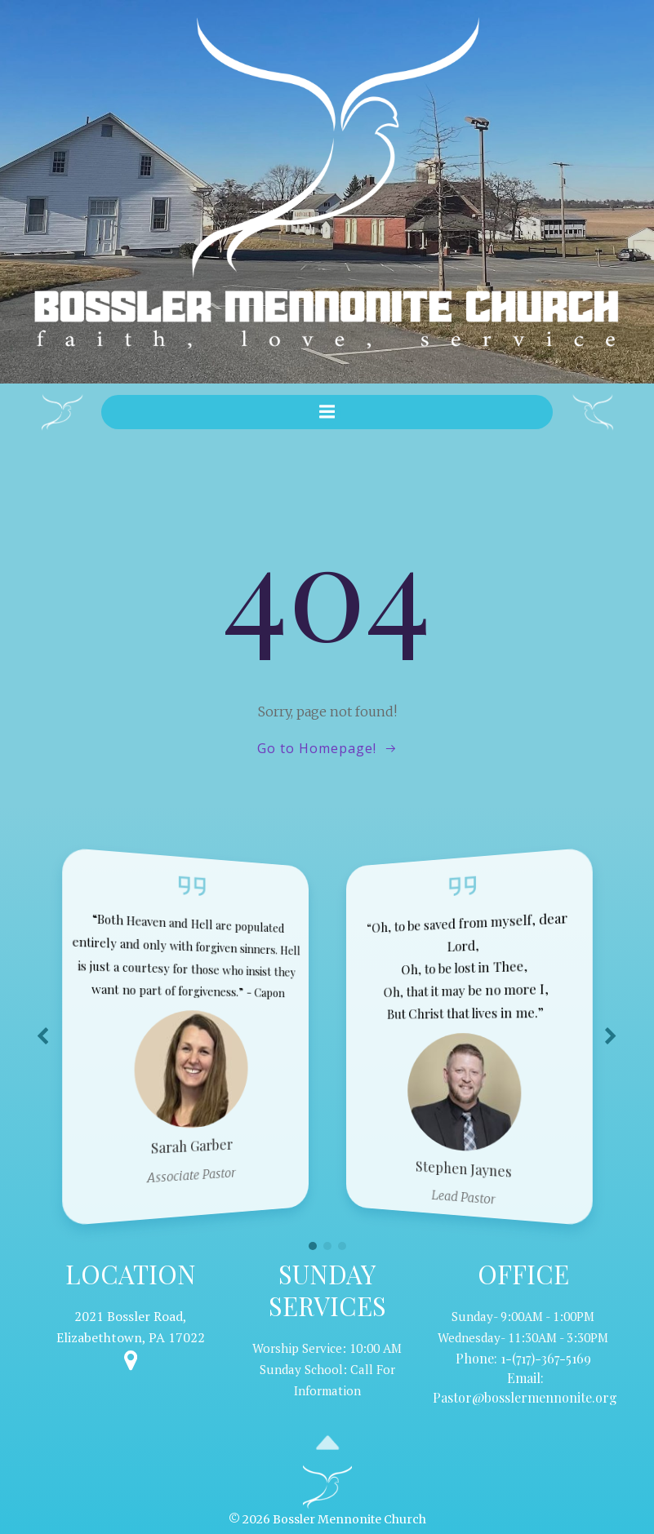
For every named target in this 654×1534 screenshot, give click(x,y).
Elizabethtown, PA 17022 (131, 1335)
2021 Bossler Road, (131, 1314)
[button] (313, 1243)
